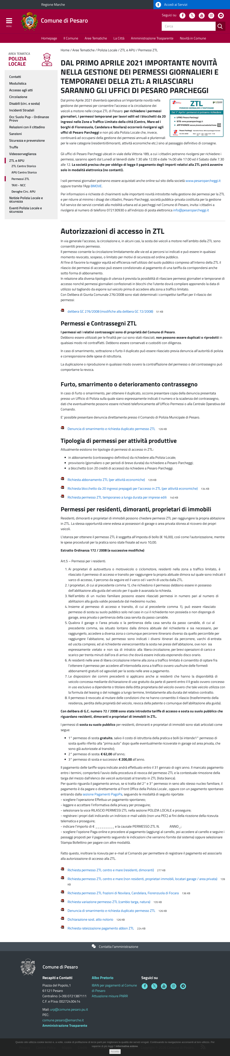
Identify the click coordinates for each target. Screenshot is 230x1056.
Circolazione (18, 96)
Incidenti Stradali (21, 110)
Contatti (15, 76)
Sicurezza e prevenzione (27, 140)
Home (65, 50)
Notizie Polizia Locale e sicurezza (26, 199)
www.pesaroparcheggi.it (203, 180)
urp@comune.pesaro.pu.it (69, 1009)
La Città (118, 38)
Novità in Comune (193, 38)
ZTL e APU (127, 50)
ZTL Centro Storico (24, 166)
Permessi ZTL (148, 50)
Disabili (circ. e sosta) (24, 103)
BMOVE (96, 186)
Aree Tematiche (96, 38)
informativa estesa (127, 1048)
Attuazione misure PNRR (110, 996)
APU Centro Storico (24, 172)
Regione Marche (53, 4)
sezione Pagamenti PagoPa (102, 794)
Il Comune (71, 38)
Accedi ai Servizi (171, 4)
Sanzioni (15, 133)
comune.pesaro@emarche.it (63, 1020)
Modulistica (17, 83)
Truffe (13, 147)
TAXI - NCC (19, 185)
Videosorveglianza (22, 153)
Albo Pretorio (102, 978)
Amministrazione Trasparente (152, 38)
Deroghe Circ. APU (23, 191)
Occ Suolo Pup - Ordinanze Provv (29, 118)
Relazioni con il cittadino (27, 127)
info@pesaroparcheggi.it (191, 210)
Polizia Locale (107, 50)
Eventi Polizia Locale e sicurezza (25, 209)
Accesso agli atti (21, 90)
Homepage (49, 38)
